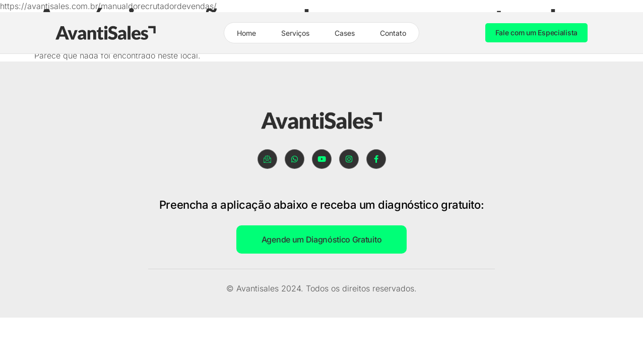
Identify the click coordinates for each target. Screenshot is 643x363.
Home (246, 33)
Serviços (295, 33)
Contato (393, 33)
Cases (345, 33)
